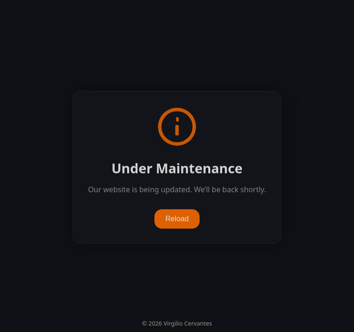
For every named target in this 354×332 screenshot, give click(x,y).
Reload (177, 219)
